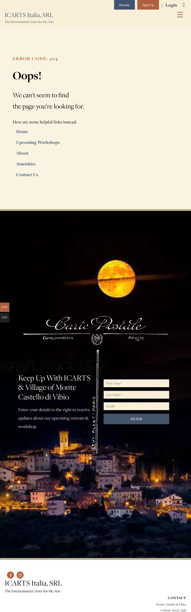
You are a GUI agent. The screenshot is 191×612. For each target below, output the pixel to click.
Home (22, 131)
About (22, 153)
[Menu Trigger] (180, 14)
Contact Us (27, 174)
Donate (124, 5)
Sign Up (148, 5)
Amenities (26, 164)
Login (171, 5)
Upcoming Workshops (38, 142)
